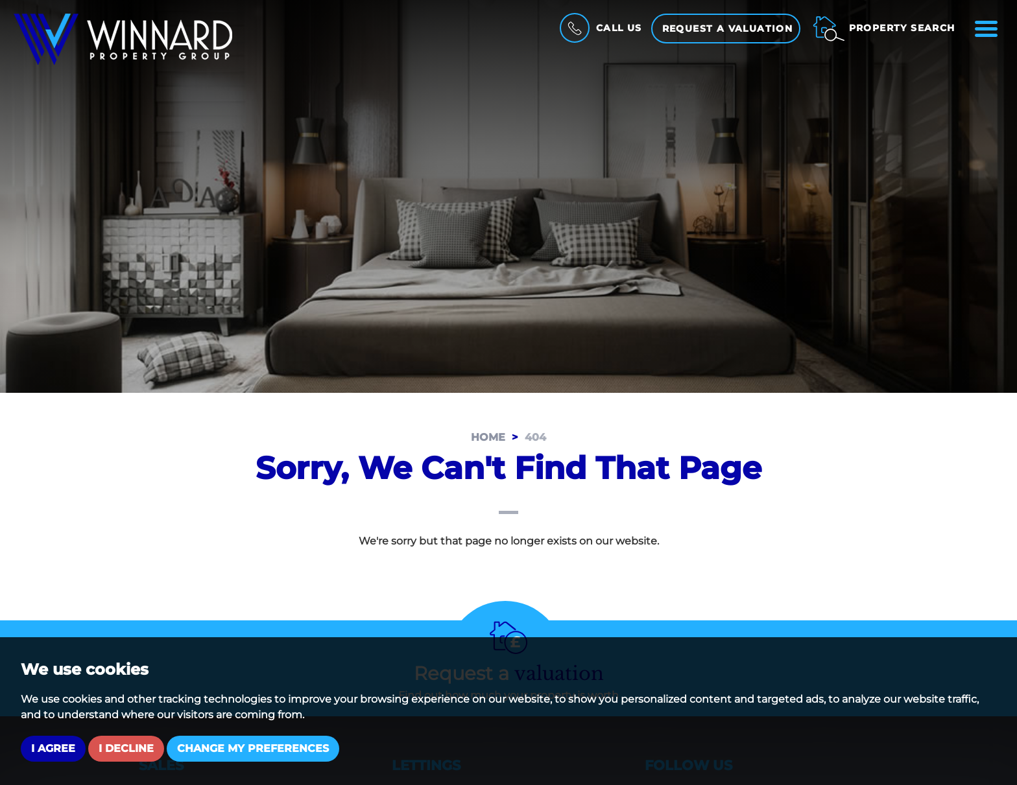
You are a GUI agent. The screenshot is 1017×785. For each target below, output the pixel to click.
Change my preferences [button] (253, 748)
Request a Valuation (727, 28)
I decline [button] (126, 748)
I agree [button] (53, 748)
